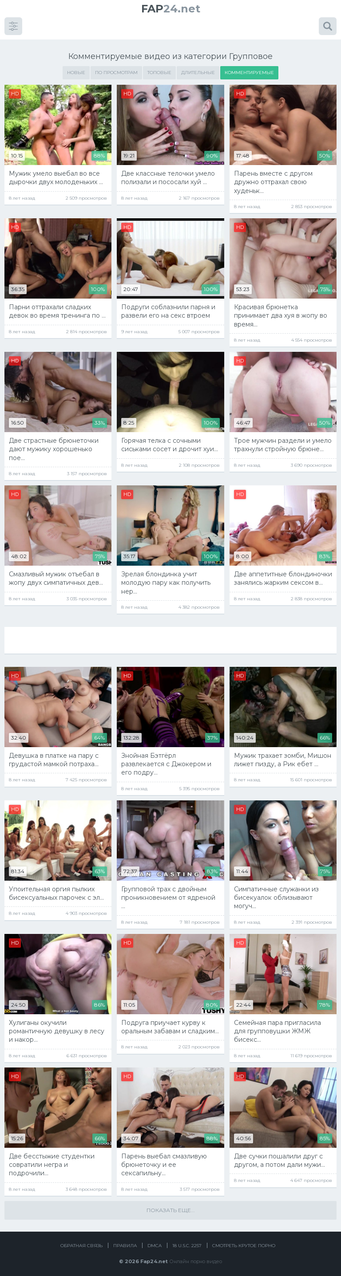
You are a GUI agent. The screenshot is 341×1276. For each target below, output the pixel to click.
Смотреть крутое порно (243, 1241)
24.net (170, 8)
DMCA (154, 1241)
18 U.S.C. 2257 (187, 1241)
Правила (125, 1241)
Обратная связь (81, 1241)
